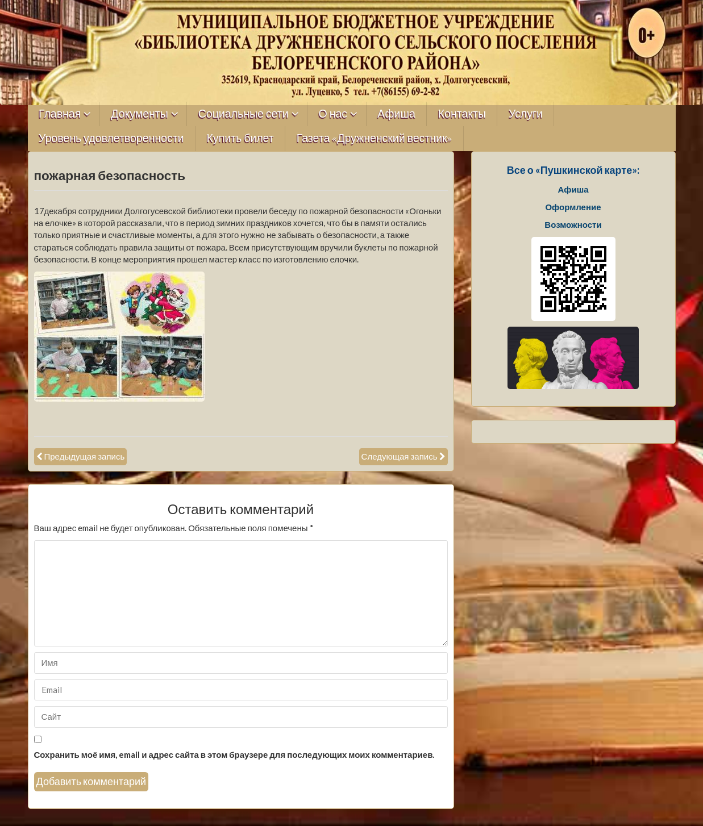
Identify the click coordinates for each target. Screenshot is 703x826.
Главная (60, 114)
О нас (333, 114)
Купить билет (240, 138)
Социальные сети (243, 114)
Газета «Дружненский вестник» (374, 138)
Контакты (462, 114)
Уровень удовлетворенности (111, 138)
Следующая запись (399, 456)
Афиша (396, 114)
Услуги (526, 114)
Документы (139, 114)
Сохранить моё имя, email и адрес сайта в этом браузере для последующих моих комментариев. (234, 754)
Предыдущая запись (84, 456)
